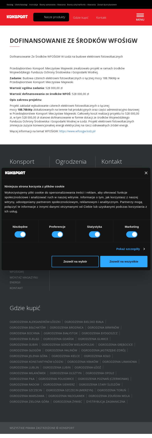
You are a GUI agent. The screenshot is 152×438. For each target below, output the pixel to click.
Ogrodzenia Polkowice (56, 379)
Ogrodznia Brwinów (103, 327)
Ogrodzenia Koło (97, 356)
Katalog (10, 4)
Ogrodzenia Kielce (66, 356)
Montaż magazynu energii (24, 279)
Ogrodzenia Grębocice (115, 344)
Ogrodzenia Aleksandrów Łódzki (35, 322)
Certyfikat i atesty (24, 219)
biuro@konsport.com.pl (116, 195)
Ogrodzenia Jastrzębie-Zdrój (103, 350)
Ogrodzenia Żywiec (67, 401)
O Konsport (19, 175)
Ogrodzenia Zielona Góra (29, 401)
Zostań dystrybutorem (107, 4)
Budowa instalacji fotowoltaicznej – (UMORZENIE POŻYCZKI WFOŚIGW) (25, 264)
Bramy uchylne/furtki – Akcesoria (81, 4)
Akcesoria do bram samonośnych (70, 221)
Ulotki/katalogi (21, 4)
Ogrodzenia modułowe (73, 196)
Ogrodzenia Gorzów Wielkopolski (68, 344)
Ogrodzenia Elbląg (24, 339)
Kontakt (101, 17)
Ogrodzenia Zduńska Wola (109, 396)
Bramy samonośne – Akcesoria (53, 4)
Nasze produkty (54, 17)
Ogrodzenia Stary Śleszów (99, 384)
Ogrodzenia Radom (24, 384)
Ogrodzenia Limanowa (119, 362)
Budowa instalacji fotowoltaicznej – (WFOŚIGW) (24, 246)
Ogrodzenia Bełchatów (28, 327)
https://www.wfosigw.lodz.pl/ (77, 131)
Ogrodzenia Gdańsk (58, 339)
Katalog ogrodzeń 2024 (24, 200)
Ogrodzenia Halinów (61, 350)
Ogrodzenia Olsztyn (66, 373)
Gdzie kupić (80, 17)
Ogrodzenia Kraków (82, 362)
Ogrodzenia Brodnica (66, 327)
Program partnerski (25, 225)
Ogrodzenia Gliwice (93, 339)
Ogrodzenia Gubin (24, 344)
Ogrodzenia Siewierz (59, 384)
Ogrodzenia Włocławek (66, 396)
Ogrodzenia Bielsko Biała (84, 322)
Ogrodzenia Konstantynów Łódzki (36, 362)
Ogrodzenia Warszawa (27, 396)
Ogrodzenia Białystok (61, 333)
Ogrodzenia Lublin (24, 367)
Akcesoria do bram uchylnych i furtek (70, 231)
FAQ (12, 192)
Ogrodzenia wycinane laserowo (72, 210)
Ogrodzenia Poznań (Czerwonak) (103, 379)
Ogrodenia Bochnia (25, 333)
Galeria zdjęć (20, 187)
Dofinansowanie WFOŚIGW (22, 233)
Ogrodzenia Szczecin (26, 390)
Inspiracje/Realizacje (25, 181)
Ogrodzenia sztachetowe (66, 178)
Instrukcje (33, 4)
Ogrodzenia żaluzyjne (72, 202)
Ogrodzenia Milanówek (28, 373)
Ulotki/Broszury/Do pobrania (25, 211)
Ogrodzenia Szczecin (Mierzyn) (69, 390)
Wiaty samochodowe (71, 240)
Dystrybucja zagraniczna (105, 401)
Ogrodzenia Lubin (56, 367)
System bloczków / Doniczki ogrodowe (71, 248)
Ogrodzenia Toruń (111, 390)
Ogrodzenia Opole (100, 373)
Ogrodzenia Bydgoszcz (100, 333)
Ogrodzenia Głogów (25, 350)
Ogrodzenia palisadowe (65, 188)
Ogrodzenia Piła (22, 379)
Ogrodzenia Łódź (88, 367)
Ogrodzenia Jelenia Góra (28, 356)
